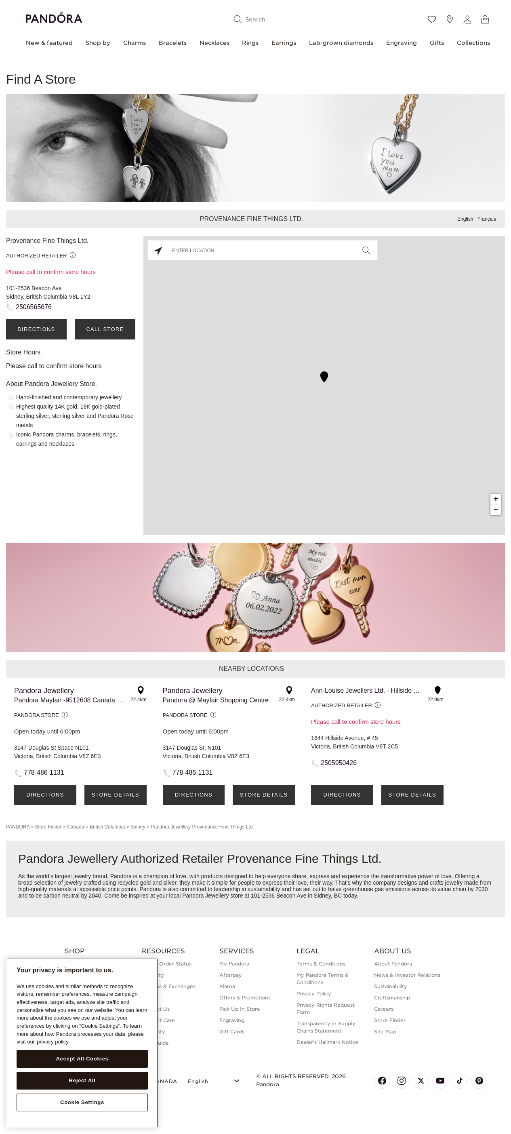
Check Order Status (166, 964)
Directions (36, 329)
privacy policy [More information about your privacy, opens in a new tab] (53, 1042)
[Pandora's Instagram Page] (401, 1081)
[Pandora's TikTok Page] (460, 1081)
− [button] (496, 509)
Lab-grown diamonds (341, 43)
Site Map (385, 1032)
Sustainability (390, 986)
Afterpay (230, 975)
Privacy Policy (314, 994)
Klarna (227, 986)
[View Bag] (485, 19)
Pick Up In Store (239, 1009)
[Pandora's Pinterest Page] (479, 1081)
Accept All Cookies (82, 1059)
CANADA (159, 1081)
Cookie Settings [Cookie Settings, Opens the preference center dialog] (82, 1102)
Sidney (137, 827)
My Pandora (234, 964)
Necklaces (214, 43)
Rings (250, 43)
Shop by (98, 43)
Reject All (82, 1080)
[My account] (467, 19)
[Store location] (449, 19)
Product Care (158, 1020)
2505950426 (339, 762)
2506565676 (34, 307)
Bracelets (173, 43)
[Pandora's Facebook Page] (382, 1081)
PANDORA (17, 827)
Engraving (401, 43)
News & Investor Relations (407, 975)
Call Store (105, 329)
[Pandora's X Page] (421, 1081)
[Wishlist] (432, 19)
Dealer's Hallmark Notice (327, 1042)
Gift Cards (231, 1032)
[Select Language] (214, 1080)
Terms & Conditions (321, 964)
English (465, 219)
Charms (134, 43)
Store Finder (48, 827)
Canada (75, 827)
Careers (383, 1009)
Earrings (283, 43)
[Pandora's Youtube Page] (440, 1081)
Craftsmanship (392, 998)
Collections (473, 43)
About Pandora (393, 964)
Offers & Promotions (245, 998)
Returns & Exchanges (169, 986)
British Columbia (107, 827)
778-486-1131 (44, 772)
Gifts (437, 43)
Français (486, 219)
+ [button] (496, 499)
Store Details (115, 795)
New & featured (49, 43)
